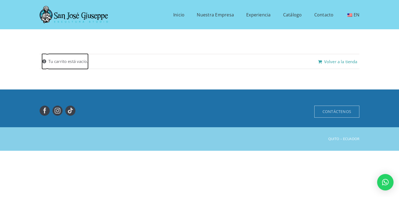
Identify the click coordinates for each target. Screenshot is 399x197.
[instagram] (57, 111)
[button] (385, 182)
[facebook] (45, 111)
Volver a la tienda (340, 61)
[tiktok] (70, 111)
